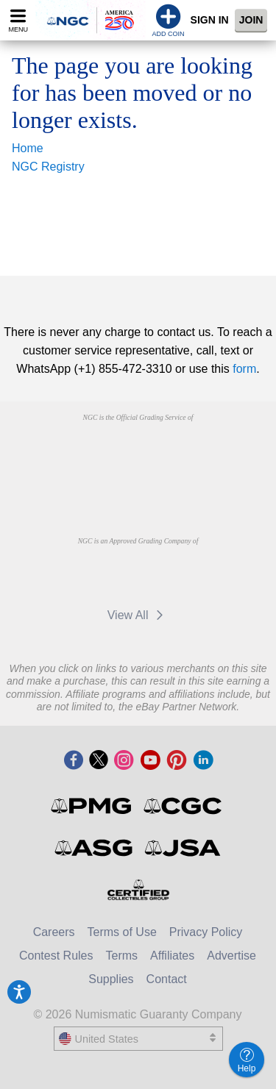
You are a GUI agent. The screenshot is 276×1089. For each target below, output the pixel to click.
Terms (122, 955)
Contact (166, 979)
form (244, 369)
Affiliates (172, 955)
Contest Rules (56, 955)
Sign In (210, 20)
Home (27, 148)
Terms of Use (122, 932)
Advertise (231, 955)
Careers (54, 932)
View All (138, 615)
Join (251, 20)
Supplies (110, 979)
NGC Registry (48, 166)
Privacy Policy (206, 932)
